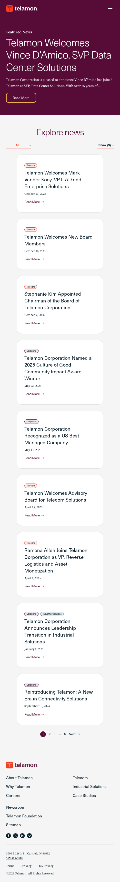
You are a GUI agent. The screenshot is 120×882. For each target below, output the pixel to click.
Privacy (26, 866)
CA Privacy (46, 866)
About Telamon (19, 777)
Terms (10, 866)
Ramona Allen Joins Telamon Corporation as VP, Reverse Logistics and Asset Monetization (56, 560)
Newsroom (15, 807)
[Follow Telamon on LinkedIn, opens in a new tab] (22, 835)
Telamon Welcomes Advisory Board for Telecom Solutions (55, 496)
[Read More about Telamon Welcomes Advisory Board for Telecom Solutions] (34, 515)
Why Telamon (18, 786)
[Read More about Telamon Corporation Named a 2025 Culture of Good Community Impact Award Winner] (34, 393)
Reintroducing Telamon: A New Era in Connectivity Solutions (58, 695)
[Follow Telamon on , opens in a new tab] (29, 835)
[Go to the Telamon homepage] (22, 8)
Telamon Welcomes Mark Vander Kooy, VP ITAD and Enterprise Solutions (52, 179)
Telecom (31, 165)
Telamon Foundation (24, 816)
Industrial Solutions (52, 613)
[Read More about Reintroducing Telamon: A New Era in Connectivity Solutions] (34, 714)
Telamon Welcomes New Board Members (58, 240)
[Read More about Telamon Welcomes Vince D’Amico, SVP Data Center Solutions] (21, 98)
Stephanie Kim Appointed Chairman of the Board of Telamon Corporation (52, 300)
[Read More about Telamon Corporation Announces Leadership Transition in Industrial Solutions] (34, 657)
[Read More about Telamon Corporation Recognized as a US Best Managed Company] (34, 458)
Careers (13, 795)
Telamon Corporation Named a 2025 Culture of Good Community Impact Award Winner (58, 368)
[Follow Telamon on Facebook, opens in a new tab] (8, 835)
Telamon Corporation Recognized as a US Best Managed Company (51, 435)
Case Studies (84, 795)
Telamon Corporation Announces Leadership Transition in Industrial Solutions (50, 631)
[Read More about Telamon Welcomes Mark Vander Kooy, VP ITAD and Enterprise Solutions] (34, 201)
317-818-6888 (14, 858)
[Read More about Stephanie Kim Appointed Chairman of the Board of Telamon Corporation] (34, 323)
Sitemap (13, 824)
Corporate (31, 350)
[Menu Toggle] (110, 8)
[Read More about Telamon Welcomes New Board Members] (34, 259)
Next (72, 734)
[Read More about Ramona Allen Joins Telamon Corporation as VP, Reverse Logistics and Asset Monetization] (34, 586)
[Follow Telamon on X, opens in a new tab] (15, 835)
